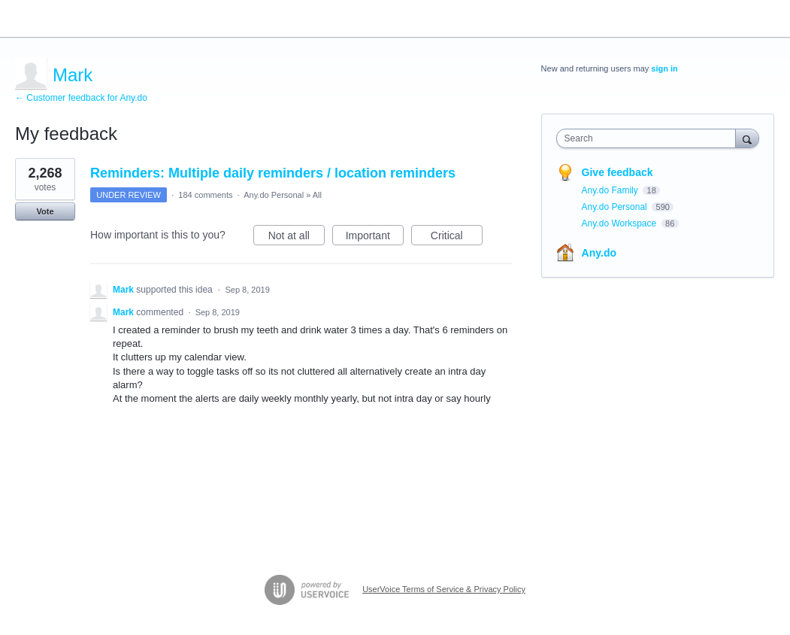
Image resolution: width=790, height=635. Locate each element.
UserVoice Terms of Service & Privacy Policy (443, 589)
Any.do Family (611, 190)
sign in (664, 68)
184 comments (205, 194)
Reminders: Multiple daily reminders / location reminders (273, 173)
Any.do (599, 253)
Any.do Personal (274, 194)
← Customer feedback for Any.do (81, 98)
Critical (457, 237)
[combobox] (650, 138)
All (317, 194)
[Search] (747, 138)
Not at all (296, 237)
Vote (44, 211)
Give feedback (617, 172)
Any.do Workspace (620, 223)
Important (375, 237)
